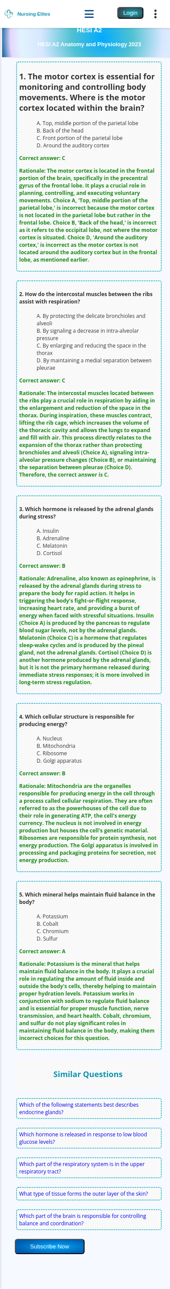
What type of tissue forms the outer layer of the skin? (83, 1193)
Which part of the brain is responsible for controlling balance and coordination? (82, 1219)
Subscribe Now (49, 1246)
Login (130, 13)
